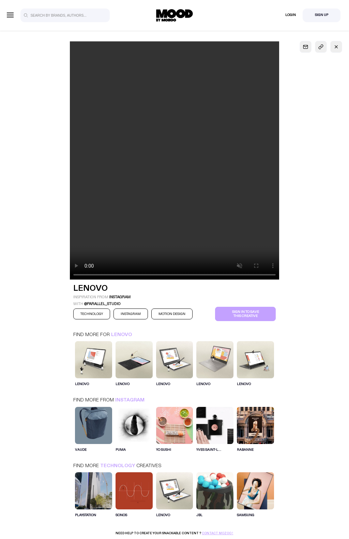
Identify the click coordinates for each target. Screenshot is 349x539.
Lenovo (121, 334)
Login (290, 15)
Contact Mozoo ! (217, 533)
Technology (117, 465)
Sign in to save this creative (245, 314)
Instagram (130, 400)
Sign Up (321, 15)
